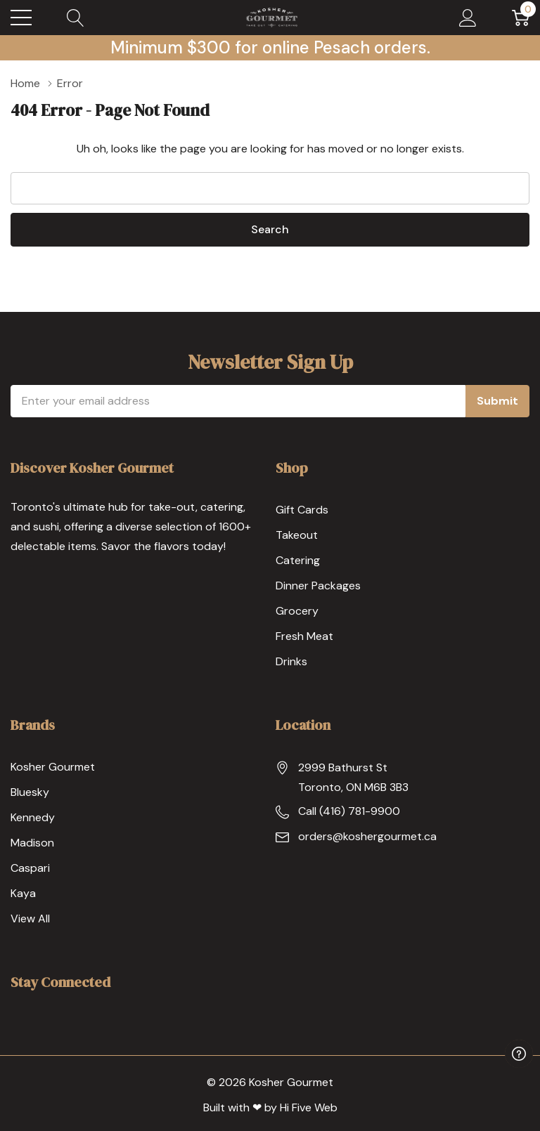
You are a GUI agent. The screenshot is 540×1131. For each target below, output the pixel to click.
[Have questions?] (519, 1054)
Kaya (23, 893)
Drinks (291, 661)
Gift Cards (302, 509)
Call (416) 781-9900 (349, 811)
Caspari (30, 868)
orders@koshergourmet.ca (367, 836)
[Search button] (75, 17)
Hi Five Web (309, 1107)
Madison (32, 842)
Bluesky (30, 792)
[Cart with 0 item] (520, 17)
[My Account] (468, 17)
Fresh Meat (304, 636)
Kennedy (33, 817)
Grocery (297, 610)
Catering (298, 560)
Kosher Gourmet (53, 766)
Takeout (297, 535)
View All (30, 918)
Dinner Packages (318, 585)
